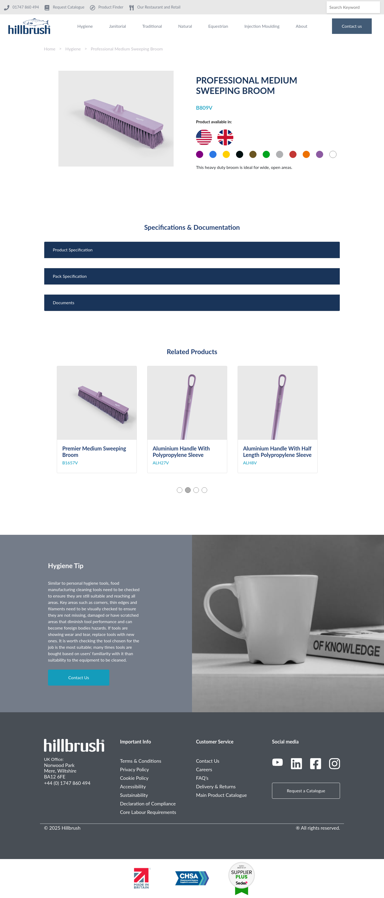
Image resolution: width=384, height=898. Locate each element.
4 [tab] (204, 490)
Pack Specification (70, 276)
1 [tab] (179, 490)
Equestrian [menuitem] (218, 26)
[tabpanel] (102, 419)
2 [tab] (188, 490)
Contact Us (78, 677)
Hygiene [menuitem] (85, 26)
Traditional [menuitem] (152, 26)
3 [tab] (196, 490)
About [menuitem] (301, 26)
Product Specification (73, 249)
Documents (63, 302)
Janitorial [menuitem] (117, 26)
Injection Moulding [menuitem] (261, 26)
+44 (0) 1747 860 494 (67, 783)
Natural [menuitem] (185, 26)
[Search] (353, 7)
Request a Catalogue (306, 790)
